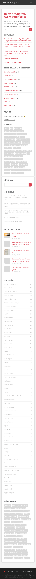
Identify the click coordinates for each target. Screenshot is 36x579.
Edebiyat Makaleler (10, 98)
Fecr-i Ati (7, 455)
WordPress (28, 577)
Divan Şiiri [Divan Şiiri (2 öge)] (7, 137)
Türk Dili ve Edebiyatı (10, 79)
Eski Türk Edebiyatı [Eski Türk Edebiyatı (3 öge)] (10, 139)
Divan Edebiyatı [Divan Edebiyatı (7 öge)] (22, 134)
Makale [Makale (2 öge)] (6, 145)
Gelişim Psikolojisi (9, 400)
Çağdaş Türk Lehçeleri (11, 444)
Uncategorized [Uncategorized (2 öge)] (9, 167)
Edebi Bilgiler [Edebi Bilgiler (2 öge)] (15, 137)
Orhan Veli (7, 481)
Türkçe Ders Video (10, 474)
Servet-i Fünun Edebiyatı (11, 90)
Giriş (17, 571)
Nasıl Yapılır (8, 359)
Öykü (6, 426)
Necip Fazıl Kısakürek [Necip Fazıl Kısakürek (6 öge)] (10, 150)
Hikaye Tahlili (8, 485)
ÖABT (6, 102)
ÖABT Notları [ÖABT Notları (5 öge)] (21, 170)
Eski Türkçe (7, 433)
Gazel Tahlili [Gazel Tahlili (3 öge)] (8, 142)
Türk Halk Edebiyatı (10, 377)
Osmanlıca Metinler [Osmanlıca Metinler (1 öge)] (20, 153)
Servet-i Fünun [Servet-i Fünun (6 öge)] (8, 159)
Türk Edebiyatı (8, 325)
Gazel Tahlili (8, 332)
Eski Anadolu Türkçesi (11, 459)
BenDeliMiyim (8, 329)
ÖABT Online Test (9, 87)
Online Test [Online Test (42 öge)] (28, 150)
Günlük (6, 370)
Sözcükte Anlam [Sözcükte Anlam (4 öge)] (18, 159)
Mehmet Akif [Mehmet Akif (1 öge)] (13, 145)
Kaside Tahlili (8, 489)
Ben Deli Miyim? (11, 2)
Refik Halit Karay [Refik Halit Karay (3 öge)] (9, 156)
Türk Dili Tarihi (8, 418)
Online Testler (8, 344)
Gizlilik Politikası (27, 571)
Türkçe (6, 452)
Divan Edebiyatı (8, 83)
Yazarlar (6, 463)
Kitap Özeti (7, 366)
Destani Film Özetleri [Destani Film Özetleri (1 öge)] (10, 134)
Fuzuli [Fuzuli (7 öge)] (27, 139)
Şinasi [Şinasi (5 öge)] (21, 173)
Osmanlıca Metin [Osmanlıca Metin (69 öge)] (9, 153)
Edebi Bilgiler (8, 414)
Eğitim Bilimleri (9, 373)
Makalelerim (8, 381)
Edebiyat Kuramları (10, 467)
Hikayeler (7, 351)
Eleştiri (6, 388)
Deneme (7, 429)
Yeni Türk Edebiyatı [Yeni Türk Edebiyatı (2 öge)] (19, 167)
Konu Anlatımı (8, 422)
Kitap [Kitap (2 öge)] (23, 142)
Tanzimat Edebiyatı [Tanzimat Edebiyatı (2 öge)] (21, 162)
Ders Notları (8, 347)
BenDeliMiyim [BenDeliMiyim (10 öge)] (18, 128)
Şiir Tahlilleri (7, 76)
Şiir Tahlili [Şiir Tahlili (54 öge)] (7, 173)
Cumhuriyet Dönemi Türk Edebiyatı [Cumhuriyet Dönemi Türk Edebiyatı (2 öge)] (14, 131)
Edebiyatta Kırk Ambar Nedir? (13, 62)
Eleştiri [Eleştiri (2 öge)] (22, 137)
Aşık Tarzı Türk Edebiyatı (11, 470)
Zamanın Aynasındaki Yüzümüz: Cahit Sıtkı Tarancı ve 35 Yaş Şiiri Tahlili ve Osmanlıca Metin (17, 46)
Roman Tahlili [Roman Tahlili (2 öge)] (18, 156)
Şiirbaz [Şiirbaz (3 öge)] (28, 170)
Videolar (6, 440)
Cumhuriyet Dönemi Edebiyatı (13, 396)
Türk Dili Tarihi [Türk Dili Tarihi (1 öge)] (23, 164)
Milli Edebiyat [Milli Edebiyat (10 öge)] (8, 148)
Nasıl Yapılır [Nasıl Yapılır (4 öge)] (16, 148)
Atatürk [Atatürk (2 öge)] (7, 128)
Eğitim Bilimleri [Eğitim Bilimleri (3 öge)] (20, 139)
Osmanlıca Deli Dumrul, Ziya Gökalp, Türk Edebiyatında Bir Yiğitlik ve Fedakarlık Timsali (17, 40)
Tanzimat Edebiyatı (10, 94)
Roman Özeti (8, 437)
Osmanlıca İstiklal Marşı (11, 59)
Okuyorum (7, 336)
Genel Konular (8, 105)
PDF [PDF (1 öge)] (29, 153)
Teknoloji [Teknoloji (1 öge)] (7, 164)
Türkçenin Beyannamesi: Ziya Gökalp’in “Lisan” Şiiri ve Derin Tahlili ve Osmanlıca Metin (16, 53)
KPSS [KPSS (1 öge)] (28, 142)
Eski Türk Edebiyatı (10, 355)
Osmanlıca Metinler (10, 72)
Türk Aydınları (8, 340)
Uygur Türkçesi (9, 493)
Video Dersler (8, 478)
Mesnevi (7, 403)
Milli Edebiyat (8, 321)
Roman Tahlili (8, 385)
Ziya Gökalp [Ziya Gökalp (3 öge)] (8, 170)
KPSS (6, 362)
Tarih (6, 392)
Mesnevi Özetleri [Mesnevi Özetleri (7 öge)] (23, 145)
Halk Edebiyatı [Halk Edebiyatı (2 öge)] (17, 142)
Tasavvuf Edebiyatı (10, 411)
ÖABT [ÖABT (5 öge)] (14, 170)
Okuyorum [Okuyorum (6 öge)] (20, 150)
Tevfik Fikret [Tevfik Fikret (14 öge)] (14, 164)
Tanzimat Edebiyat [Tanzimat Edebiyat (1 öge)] (10, 162)
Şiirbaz (6, 448)
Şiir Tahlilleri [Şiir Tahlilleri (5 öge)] (15, 173)
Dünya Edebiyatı (9, 407)
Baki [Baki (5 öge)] (11, 128)
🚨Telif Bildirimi (8, 571)
